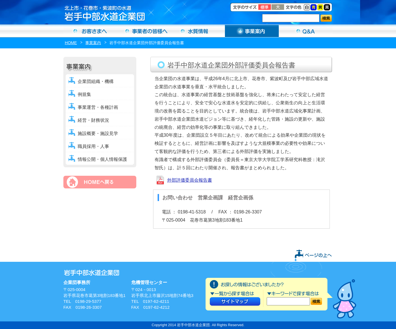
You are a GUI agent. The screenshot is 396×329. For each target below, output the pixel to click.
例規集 (84, 94)
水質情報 (198, 30)
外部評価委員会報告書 (189, 180)
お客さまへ (90, 30)
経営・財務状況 (93, 120)
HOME (71, 42)
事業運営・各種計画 (98, 107)
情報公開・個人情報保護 (102, 159)
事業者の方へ (144, 30)
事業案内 (252, 30)
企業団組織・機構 (96, 81)
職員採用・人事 (93, 146)
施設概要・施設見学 (98, 133)
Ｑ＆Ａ (306, 30)
